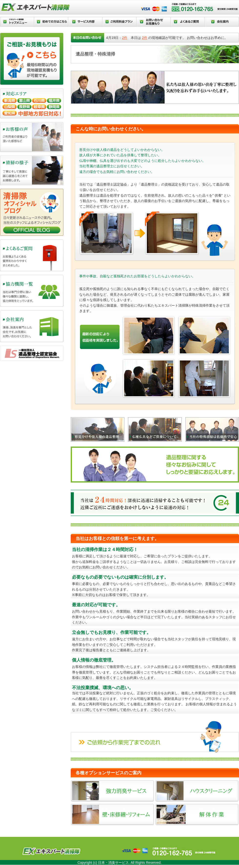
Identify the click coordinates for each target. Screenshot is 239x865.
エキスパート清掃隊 (36, 7)
